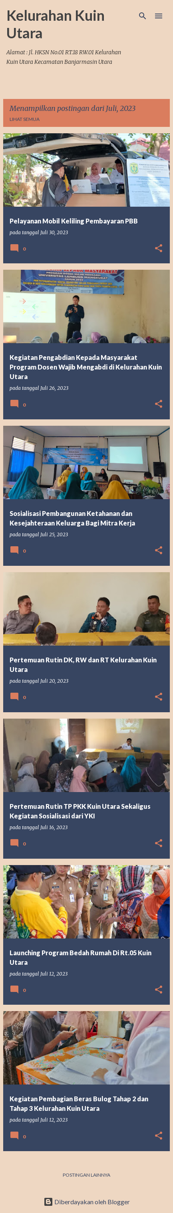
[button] (158, 248)
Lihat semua (25, 119)
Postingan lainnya (86, 1175)
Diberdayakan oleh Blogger (87, 1201)
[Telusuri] (142, 16)
